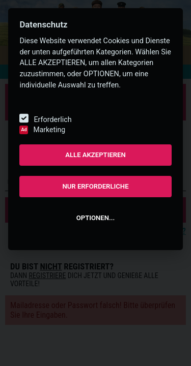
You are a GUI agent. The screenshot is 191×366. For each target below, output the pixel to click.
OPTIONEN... (95, 218)
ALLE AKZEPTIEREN (95, 155)
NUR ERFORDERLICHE (95, 186)
